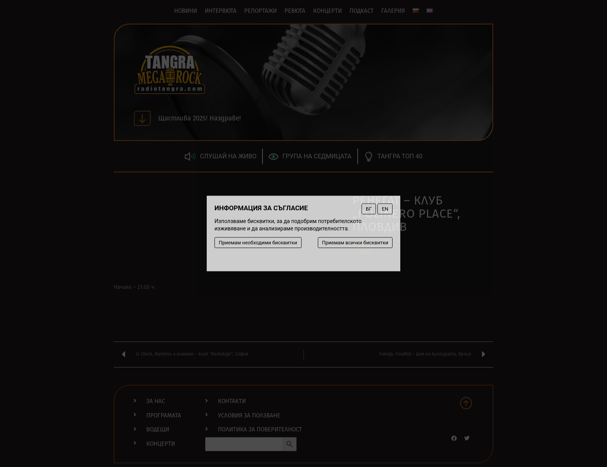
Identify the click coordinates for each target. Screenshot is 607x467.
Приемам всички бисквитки (355, 243)
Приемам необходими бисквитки (258, 243)
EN (385, 209)
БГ (369, 209)
